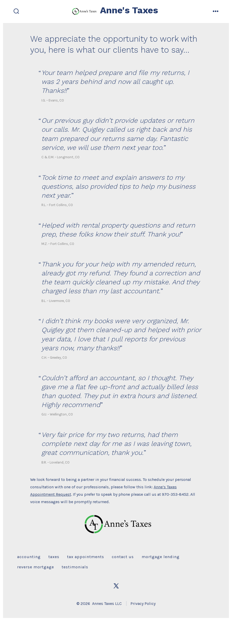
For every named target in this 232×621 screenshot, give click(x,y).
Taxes (53, 556)
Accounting (29, 556)
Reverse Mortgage (35, 566)
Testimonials (75, 566)
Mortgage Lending (161, 556)
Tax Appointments (85, 556)
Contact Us (123, 556)
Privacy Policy (143, 603)
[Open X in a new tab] (116, 585)
